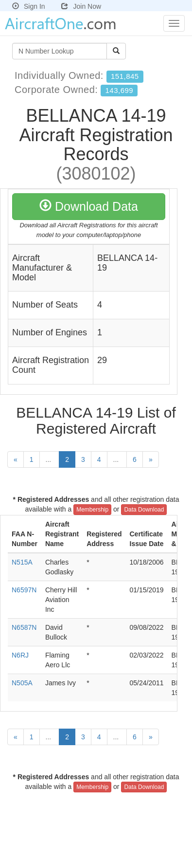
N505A (22, 683)
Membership (92, 509)
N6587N (24, 627)
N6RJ (20, 655)
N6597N (24, 590)
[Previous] (15, 459)
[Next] (150, 459)
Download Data (88, 206)
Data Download (144, 509)
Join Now (81, 6)
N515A (22, 562)
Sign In (28, 6)
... (49, 459)
